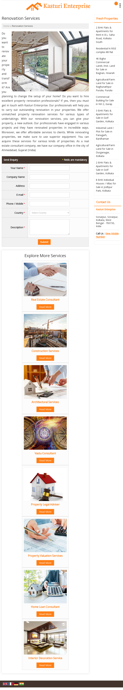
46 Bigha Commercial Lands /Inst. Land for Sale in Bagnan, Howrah (105, 66)
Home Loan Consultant (45, 609)
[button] (107, 235)
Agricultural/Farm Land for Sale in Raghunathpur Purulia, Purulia (105, 85)
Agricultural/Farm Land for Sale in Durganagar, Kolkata (105, 151)
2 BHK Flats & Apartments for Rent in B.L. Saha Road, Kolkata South (105, 35)
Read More (45, 309)
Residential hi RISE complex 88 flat (106, 50)
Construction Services (45, 353)
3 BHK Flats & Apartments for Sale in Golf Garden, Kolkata (105, 116)
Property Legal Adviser (45, 507)
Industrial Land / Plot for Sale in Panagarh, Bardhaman (105, 133)
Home (6, 26)
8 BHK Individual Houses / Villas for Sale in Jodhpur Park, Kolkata (106, 185)
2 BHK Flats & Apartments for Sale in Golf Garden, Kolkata (105, 168)
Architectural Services (45, 404)
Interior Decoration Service (45, 661)
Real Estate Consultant (45, 302)
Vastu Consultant (45, 456)
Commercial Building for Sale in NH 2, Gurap (105, 100)
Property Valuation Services (45, 558)
